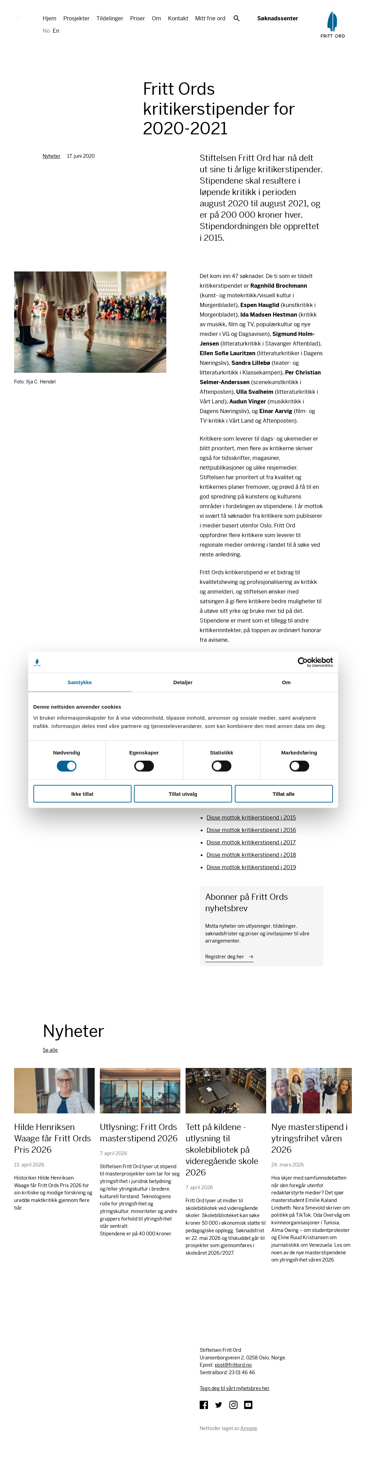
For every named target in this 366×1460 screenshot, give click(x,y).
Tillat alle (284, 793)
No (46, 30)
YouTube (248, 1405)
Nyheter (52, 156)
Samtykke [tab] (79, 682)
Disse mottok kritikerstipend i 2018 (251, 854)
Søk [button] (236, 18)
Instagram (233, 1405)
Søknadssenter (277, 18)
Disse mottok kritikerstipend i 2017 (251, 842)
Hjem (49, 18)
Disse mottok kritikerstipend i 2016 (251, 830)
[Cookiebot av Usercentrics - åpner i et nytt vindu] (303, 662)
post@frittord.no (233, 1365)
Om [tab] (286, 682)
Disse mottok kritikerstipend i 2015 (251, 817)
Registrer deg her (224, 957)
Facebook (204, 1405)
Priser (137, 18)
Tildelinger (109, 18)
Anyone (248, 1428)
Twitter (219, 1405)
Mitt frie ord (210, 18)
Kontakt (178, 18)
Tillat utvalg (183, 793)
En (56, 30)
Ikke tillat (82, 793)
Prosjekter (76, 18)
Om (156, 18)
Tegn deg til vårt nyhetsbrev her (235, 1388)
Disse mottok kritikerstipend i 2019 (251, 867)
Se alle (50, 1050)
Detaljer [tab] (183, 682)
